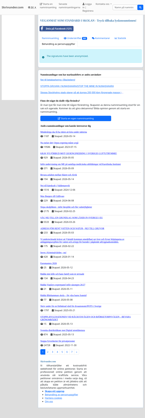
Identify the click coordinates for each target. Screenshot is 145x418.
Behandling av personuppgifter (58, 44)
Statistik (120, 38)
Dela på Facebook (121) (56, 28)
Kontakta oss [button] (103, 4)
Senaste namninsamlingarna (69, 5)
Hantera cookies (53, 398)
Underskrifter (75, 38)
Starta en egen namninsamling (76, 118)
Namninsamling (50, 38)
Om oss (49, 401)
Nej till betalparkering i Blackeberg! (57, 80)
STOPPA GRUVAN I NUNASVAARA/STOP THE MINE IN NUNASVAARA (77, 86)
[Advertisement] (18, 57)
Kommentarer (101, 38)
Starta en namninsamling (48, 5)
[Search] (125, 7)
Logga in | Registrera (88, 7)
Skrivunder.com (13, 7)
